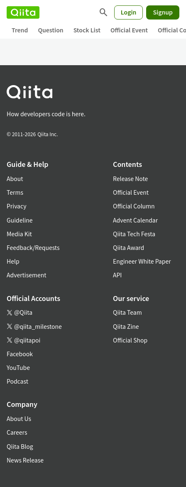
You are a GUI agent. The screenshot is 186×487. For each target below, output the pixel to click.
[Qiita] (23, 12)
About (15, 178)
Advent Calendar (135, 220)
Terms (15, 192)
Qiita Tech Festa (134, 234)
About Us (19, 418)
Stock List (86, 30)
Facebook (20, 354)
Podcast (17, 381)
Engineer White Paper (142, 261)
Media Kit (19, 234)
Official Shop (130, 340)
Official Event (129, 30)
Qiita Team (127, 312)
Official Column (134, 206)
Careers (17, 432)
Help (13, 261)
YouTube (18, 367)
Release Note (130, 178)
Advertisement (26, 275)
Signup (163, 12)
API (117, 275)
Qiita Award (128, 247)
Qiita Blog (20, 446)
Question (50, 30)
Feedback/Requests (33, 247)
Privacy (16, 206)
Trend (20, 30)
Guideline (20, 220)
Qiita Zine (126, 326)
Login (129, 12)
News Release (25, 460)
